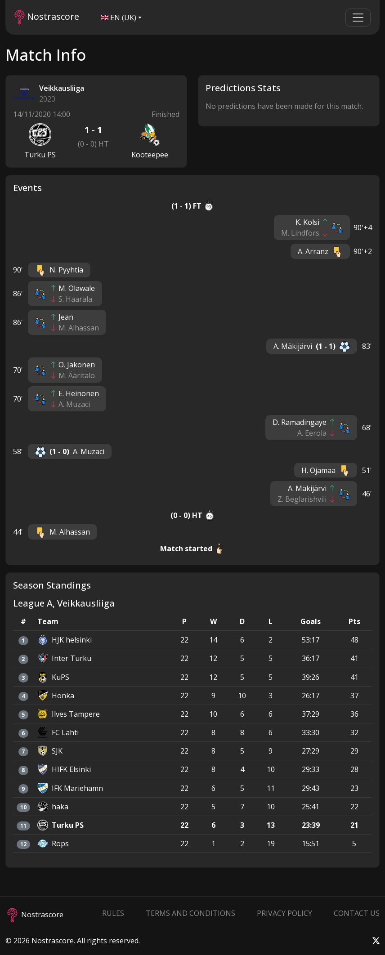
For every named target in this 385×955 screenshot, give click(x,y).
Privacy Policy (284, 913)
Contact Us (357, 913)
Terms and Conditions (190, 913)
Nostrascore (46, 17)
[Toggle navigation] (358, 18)
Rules (113, 913)
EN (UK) (118, 17)
